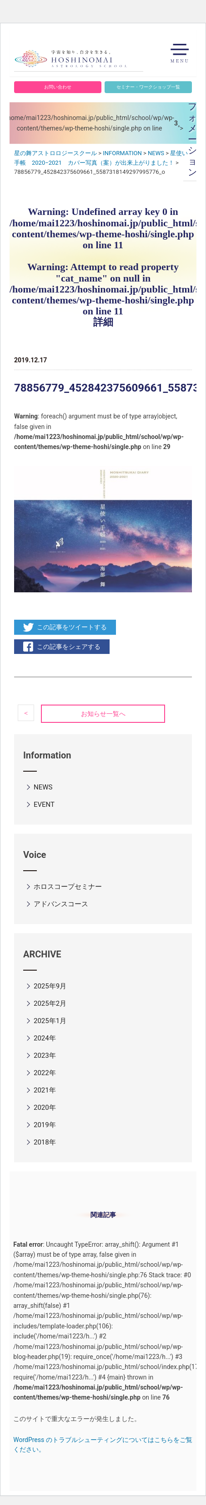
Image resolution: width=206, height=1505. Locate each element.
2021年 (45, 1090)
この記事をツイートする (72, 627)
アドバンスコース (61, 904)
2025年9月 (50, 986)
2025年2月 (50, 1003)
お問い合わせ (57, 86)
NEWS (43, 787)
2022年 (45, 1073)
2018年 (45, 1142)
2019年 (45, 1125)
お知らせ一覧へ (103, 713)
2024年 (45, 1038)
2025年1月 (50, 1021)
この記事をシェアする (68, 646)
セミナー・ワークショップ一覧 (148, 86)
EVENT (44, 804)
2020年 (45, 1107)
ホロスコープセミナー (68, 887)
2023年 (45, 1055)
